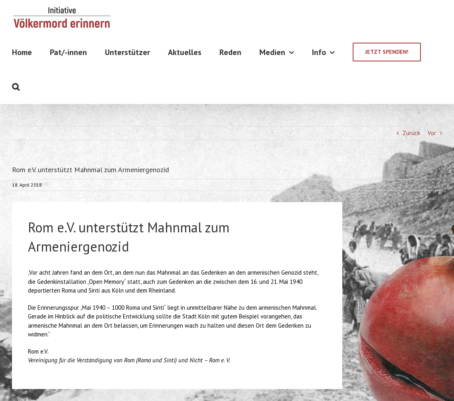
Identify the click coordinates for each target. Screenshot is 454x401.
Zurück (411, 133)
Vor (432, 133)
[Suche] (16, 86)
